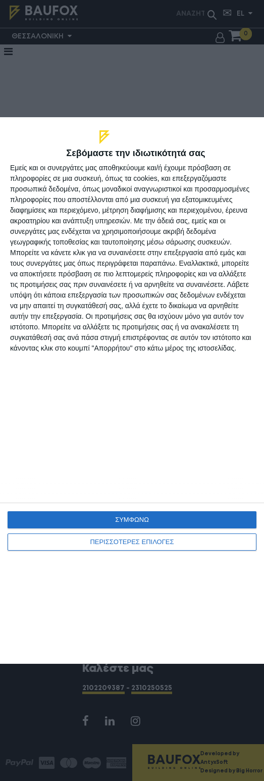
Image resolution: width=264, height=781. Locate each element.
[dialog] (132, 390)
